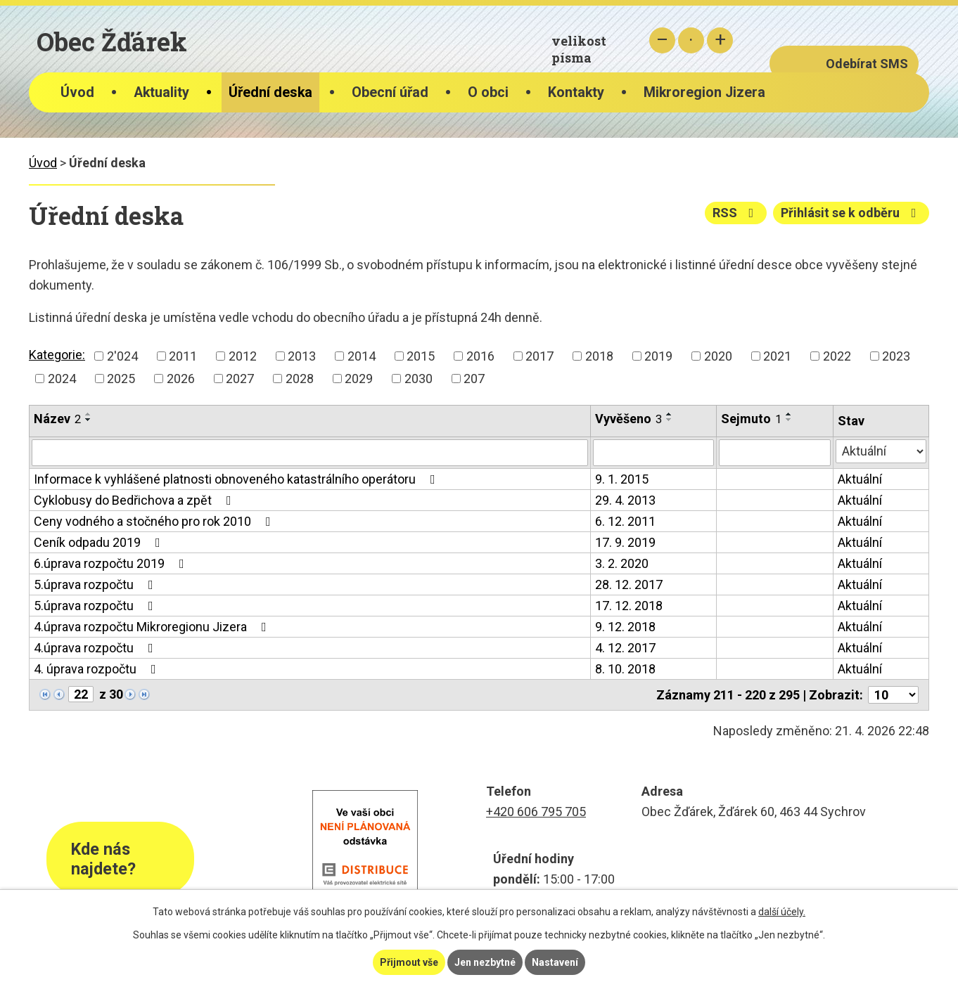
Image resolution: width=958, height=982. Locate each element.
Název (57, 418)
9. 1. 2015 (622, 479)
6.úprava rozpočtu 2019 (112, 563)
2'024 (122, 356)
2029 (359, 378)
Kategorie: (57, 354)
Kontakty (576, 92)
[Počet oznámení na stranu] (893, 695)
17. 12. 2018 (629, 605)
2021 (777, 356)
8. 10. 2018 (625, 668)
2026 (181, 378)
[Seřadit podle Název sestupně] (88, 419)
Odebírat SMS (867, 63)
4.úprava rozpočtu (96, 647)
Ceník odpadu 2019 (100, 542)
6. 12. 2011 (625, 521)
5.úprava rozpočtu (96, 584)
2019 (658, 356)
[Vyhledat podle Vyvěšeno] (653, 452)
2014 (361, 356)
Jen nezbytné (485, 962)
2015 (421, 356)
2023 (896, 356)
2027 (240, 378)
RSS (736, 212)
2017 (539, 356)
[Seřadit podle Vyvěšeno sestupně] (669, 419)
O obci (488, 92)
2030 (418, 378)
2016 (480, 356)
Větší (720, 40)
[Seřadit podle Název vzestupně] (88, 414)
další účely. (781, 911)
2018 (599, 356)
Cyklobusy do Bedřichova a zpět (135, 500)
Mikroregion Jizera (704, 92)
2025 (121, 378)
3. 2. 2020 (622, 563)
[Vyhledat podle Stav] (881, 451)
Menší (662, 40)
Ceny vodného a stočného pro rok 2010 (155, 521)
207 (474, 378)
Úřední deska (270, 92)
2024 (62, 378)
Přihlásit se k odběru (851, 212)
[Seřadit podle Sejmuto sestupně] (789, 419)
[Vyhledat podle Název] (310, 452)
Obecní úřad (390, 92)
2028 (300, 378)
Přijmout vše (409, 962)
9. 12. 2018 (625, 626)
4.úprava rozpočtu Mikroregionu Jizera (153, 626)
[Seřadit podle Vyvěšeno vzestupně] (669, 414)
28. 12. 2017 (629, 584)
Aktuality (161, 92)
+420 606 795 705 (536, 811)
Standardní (691, 40)
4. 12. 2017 (625, 647)
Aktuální (860, 479)
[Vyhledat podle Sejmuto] (775, 452)
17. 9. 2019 (625, 542)
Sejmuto (751, 418)
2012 (243, 356)
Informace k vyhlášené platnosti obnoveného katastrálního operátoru (237, 479)
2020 (718, 356)
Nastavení (555, 962)
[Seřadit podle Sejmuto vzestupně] (789, 414)
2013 (302, 356)
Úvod (77, 92)
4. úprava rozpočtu (98, 668)
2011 (183, 356)
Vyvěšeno (628, 418)
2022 (837, 356)
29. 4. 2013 (625, 500)
